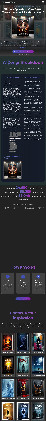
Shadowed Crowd (13, 147)
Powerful (18, 134)
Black (11, 133)
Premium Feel (12, 151)
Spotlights (12, 138)
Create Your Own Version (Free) (23, 51)
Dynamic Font (18, 138)
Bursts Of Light (13, 144)
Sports (16, 136)
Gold (11, 134)
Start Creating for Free (23, 298)
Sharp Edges (12, 140)
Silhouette (19, 133)
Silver (14, 134)
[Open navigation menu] (43, 2)
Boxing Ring (12, 142)
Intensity (11, 136)
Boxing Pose (12, 149)
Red (14, 133)
